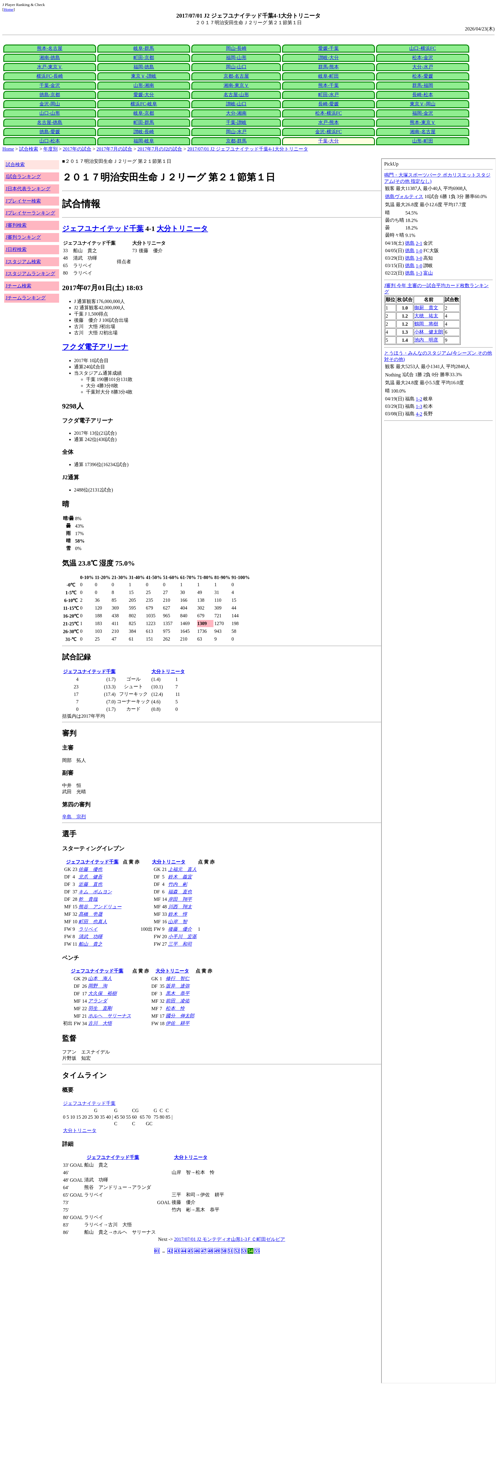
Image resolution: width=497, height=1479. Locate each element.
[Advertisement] (181, 1431)
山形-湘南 (143, 85)
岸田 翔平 (180, 899)
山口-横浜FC (422, 48)
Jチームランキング (26, 297)
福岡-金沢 (422, 113)
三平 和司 (180, 944)
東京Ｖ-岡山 (422, 103)
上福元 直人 (182, 869)
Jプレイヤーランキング (30, 212)
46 (197, 1250)
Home (8, 9)
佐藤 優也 (90, 869)
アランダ (97, 1000)
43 (177, 1250)
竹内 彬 (177, 884)
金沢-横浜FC (328, 131)
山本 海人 (100, 978)
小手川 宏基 (182, 936)
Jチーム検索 (18, 285)
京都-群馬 (236, 140)
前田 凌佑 (178, 1000)
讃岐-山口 (236, 103)
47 (203, 1250)
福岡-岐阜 (143, 140)
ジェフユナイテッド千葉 (103, 228)
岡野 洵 (97, 985)
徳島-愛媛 (49, 131)
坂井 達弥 (178, 985)
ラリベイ (88, 929)
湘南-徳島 (49, 57)
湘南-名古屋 (422, 131)
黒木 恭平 (178, 993)
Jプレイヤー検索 (23, 200)
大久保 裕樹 (102, 993)
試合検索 (28, 148)
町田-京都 (143, 57)
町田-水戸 (328, 94)
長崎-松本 (422, 94)
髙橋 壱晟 (90, 914)
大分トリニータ (182, 228)
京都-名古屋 (236, 76)
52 (237, 1250)
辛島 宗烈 (74, 816)
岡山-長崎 (236, 48)
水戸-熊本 (328, 122)
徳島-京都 (49, 94)
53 (243, 1250)
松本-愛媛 (422, 76)
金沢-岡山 (49, 103)
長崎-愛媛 (328, 103)
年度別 (50, 148)
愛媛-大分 (143, 94)
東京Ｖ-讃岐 (143, 76)
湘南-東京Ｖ (236, 85)
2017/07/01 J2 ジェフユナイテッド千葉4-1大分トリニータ (247, 148)
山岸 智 (177, 921)
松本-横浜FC (328, 113)
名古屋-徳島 (49, 122)
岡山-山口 (236, 66)
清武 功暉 (90, 936)
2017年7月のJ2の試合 (159, 148)
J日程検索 (16, 249)
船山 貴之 (90, 944)
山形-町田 (422, 140)
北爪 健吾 (90, 876)
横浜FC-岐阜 (143, 103)
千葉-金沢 (49, 85)
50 (223, 1250)
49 (217, 1250)
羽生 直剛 (100, 1008)
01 (157, 1250)
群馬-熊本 (328, 66)
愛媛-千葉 (328, 48)
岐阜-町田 (328, 76)
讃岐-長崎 (143, 131)
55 (257, 1250)
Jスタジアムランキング (30, 273)
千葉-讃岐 (236, 122)
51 (230, 1250)
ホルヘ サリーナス (109, 1015)
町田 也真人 (93, 921)
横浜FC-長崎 (49, 76)
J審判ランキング (23, 237)
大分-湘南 (236, 113)
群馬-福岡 (422, 85)
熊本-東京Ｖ (422, 122)
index (438, 770)
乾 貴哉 (88, 899)
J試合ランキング (23, 176)
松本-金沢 (422, 57)
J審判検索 (16, 225)
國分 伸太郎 (180, 1015)
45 (190, 1250)
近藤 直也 (90, 884)
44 (183, 1250)
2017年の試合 (77, 148)
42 (170, 1250)
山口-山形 (49, 113)
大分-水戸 (422, 66)
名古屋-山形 (236, 94)
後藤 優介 (180, 929)
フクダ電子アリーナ (95, 347)
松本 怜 (175, 1008)
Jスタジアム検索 (23, 261)
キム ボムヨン (95, 891)
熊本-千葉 (328, 85)
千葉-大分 (328, 140)
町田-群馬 (143, 122)
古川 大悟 (100, 1023)
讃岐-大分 (328, 57)
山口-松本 (49, 140)
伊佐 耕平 (178, 1023)
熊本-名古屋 (49, 48)
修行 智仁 (178, 978)
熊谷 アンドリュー (100, 906)
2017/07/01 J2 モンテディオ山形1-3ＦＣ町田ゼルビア (229, 1239)
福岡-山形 (236, 57)
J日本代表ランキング (28, 188)
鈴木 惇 (177, 914)
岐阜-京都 (143, 113)
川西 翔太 (180, 906)
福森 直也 (180, 891)
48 (210, 1250)
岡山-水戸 (236, 131)
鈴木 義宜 (180, 876)
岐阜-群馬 (143, 48)
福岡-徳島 (143, 66)
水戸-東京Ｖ (49, 66)
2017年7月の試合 (114, 148)
